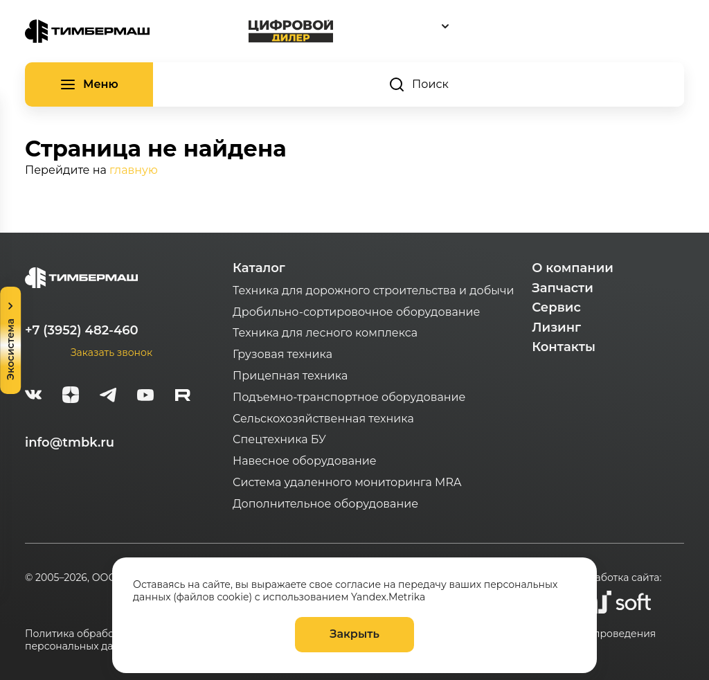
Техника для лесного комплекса (325, 332)
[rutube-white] (182, 396)
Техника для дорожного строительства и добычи (373, 290)
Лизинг (556, 327)
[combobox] (509, 26)
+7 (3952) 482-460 (81, 330)
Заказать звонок (111, 352)
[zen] (70, 396)
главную (133, 170)
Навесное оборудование (305, 460)
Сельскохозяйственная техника (323, 418)
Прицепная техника (290, 375)
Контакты (563, 347)
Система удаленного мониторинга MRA (347, 482)
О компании (572, 268)
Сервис (556, 307)
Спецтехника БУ (279, 439)
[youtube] (145, 396)
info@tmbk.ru (69, 442)
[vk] (33, 396)
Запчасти (562, 288)
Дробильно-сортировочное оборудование (356, 312)
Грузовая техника (282, 354)
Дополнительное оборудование (325, 503)
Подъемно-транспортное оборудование (349, 397)
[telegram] (108, 396)
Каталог (259, 268)
